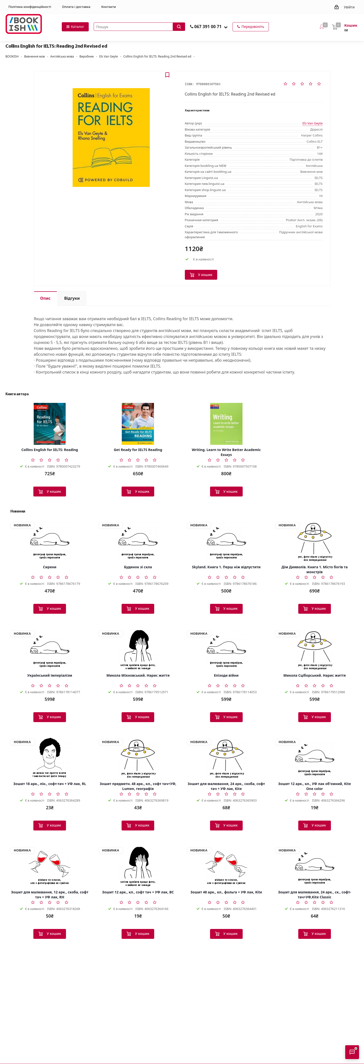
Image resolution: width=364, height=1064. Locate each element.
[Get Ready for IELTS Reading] (138, 424)
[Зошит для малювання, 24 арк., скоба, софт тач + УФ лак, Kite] (226, 758)
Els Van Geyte (312, 123)
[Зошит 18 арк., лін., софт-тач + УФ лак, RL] (49, 758)
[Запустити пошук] (179, 26)
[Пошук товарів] (139, 26)
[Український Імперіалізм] (49, 649)
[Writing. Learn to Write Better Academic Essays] (226, 424)
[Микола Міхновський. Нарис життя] (138, 649)
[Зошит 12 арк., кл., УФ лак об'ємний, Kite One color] (314, 758)
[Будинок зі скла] (138, 541)
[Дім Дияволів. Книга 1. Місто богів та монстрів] (314, 541)
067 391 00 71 (208, 26)
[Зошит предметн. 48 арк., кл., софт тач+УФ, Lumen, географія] (138, 758)
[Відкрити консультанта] (352, 1052)
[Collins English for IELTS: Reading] (49, 424)
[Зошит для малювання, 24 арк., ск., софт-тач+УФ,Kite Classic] (314, 866)
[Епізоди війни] (226, 649)
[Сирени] (49, 541)
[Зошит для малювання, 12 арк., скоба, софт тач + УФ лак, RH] (49, 866)
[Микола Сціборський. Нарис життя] (314, 649)
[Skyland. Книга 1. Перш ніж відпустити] (226, 541)
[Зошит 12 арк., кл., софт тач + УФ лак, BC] (138, 866)
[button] (226, 27)
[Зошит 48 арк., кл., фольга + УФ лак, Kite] (226, 866)
